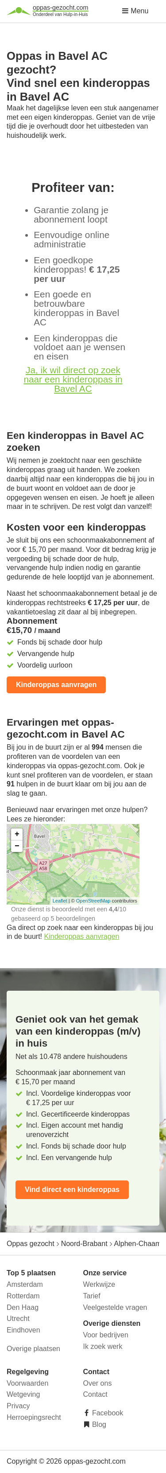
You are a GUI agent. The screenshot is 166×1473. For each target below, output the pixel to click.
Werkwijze (99, 1284)
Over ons (97, 1383)
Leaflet (60, 900)
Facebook (107, 1413)
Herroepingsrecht (34, 1417)
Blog (98, 1424)
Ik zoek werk (103, 1346)
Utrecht (18, 1318)
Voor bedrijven (105, 1335)
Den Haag (23, 1307)
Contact (95, 1394)
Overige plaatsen (33, 1348)
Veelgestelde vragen (115, 1307)
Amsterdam (25, 1284)
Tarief (91, 1296)
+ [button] (17, 834)
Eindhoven (23, 1330)
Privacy (18, 1406)
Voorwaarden (27, 1383)
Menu (135, 11)
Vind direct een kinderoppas (72, 1189)
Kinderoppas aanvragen (56, 684)
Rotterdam (23, 1296)
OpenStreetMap (93, 900)
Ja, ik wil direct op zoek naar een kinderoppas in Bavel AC (72, 379)
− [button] (17, 846)
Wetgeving (23, 1394)
